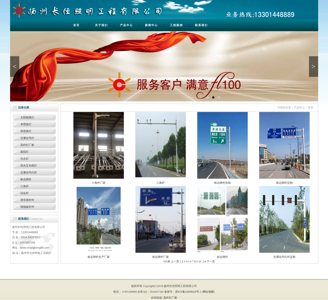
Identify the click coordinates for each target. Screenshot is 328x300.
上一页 (175, 261)
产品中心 (126, 25)
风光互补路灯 (28, 165)
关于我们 (101, 25)
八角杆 (24, 186)
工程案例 (176, 25)
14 (204, 261)
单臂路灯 (25, 124)
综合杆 (24, 193)
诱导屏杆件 (27, 200)
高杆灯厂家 (27, 145)
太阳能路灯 (27, 117)
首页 (76, 25)
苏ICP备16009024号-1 (188, 291)
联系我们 (201, 25)
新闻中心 (151, 25)
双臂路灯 (25, 131)
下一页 (211, 261)
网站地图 (208, 291)
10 (199, 261)
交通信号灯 (27, 138)
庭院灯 (24, 151)
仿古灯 (24, 158)
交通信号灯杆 (28, 172)
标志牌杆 (25, 179)
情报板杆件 (27, 206)
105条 (166, 261)
